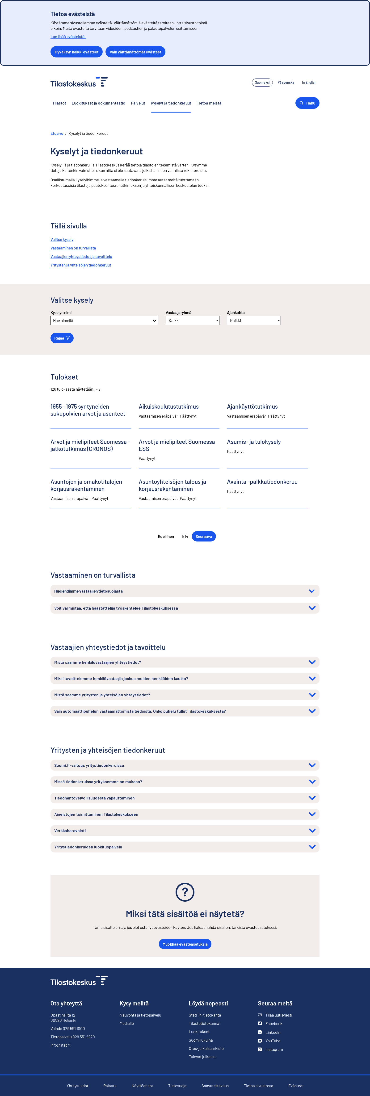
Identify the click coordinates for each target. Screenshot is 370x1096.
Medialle (127, 1023)
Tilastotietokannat (205, 1023)
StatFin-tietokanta (205, 1015)
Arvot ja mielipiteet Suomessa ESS (177, 445)
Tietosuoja (177, 1085)
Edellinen (166, 536)
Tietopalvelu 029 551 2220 (72, 1036)
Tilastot (59, 102)
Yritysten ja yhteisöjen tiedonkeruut (80, 264)
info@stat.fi (60, 1045)
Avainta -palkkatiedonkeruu (262, 481)
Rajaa (62, 338)
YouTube (269, 1040)
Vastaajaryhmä (178, 312)
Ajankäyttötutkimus (252, 406)
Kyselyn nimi (60, 312)
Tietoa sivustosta (258, 1085)
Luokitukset (199, 1031)
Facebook (270, 1023)
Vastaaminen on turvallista (73, 247)
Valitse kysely (61, 239)
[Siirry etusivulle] (79, 981)
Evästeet (296, 1085)
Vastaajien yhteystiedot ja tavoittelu (81, 256)
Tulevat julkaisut (203, 1056)
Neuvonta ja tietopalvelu (140, 1015)
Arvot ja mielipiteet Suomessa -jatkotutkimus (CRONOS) (90, 445)
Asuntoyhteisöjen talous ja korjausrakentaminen (172, 485)
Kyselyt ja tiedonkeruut (171, 102)
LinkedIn (269, 1032)
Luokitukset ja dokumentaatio (98, 102)
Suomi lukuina (201, 1040)
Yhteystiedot (77, 1085)
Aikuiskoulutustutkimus (169, 406)
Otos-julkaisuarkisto (206, 1048)
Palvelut (138, 102)
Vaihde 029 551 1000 (67, 1028)
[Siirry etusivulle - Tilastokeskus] (79, 82)
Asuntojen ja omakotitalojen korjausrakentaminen (86, 485)
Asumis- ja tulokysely (254, 441)
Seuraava (204, 536)
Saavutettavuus (215, 1085)
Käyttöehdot (142, 1085)
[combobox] (53, 320)
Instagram (270, 1049)
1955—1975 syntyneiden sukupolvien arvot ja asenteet (87, 410)
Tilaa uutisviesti (275, 1015)
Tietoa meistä (209, 102)
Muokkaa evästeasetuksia (185, 944)
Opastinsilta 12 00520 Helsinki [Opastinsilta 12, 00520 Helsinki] (63, 1017)
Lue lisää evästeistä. (68, 36)
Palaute (110, 1085)
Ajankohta (236, 312)
